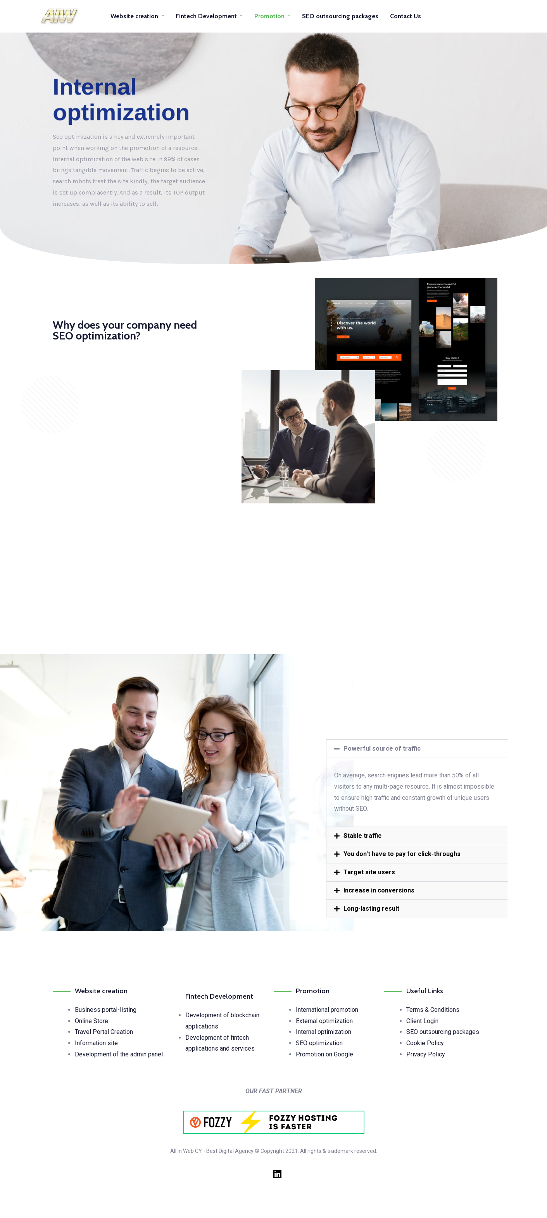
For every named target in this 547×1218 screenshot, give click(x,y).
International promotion (327, 1009)
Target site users (369, 872)
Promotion (269, 16)
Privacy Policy (425, 1054)
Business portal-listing (105, 1009)
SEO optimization (319, 1043)
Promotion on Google (324, 1054)
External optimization (324, 1021)
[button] (417, 749)
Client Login (422, 1021)
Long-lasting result (371, 908)
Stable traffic (362, 835)
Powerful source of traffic (382, 748)
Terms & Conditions (432, 1009)
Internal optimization (323, 1031)
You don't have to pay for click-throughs (402, 854)
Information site (96, 1043)
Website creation (134, 16)
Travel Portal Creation (104, 1031)
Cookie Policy (425, 1043)
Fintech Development (206, 16)
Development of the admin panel (119, 1054)
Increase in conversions (378, 890)
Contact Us (405, 16)
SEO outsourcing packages (340, 16)
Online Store (91, 1021)
